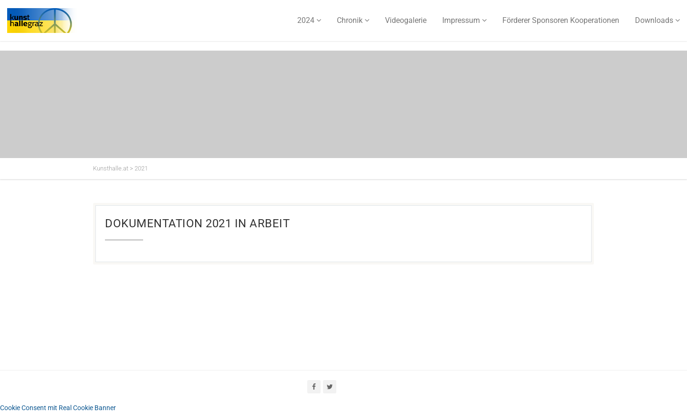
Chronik (350, 20)
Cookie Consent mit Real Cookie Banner (58, 408)
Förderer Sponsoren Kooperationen (560, 20)
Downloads (654, 20)
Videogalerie (406, 20)
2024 (305, 20)
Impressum (461, 20)
